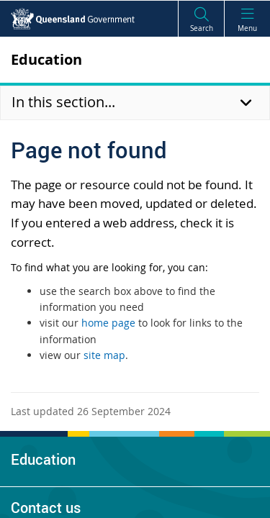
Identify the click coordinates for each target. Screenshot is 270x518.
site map (104, 355)
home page (108, 323)
